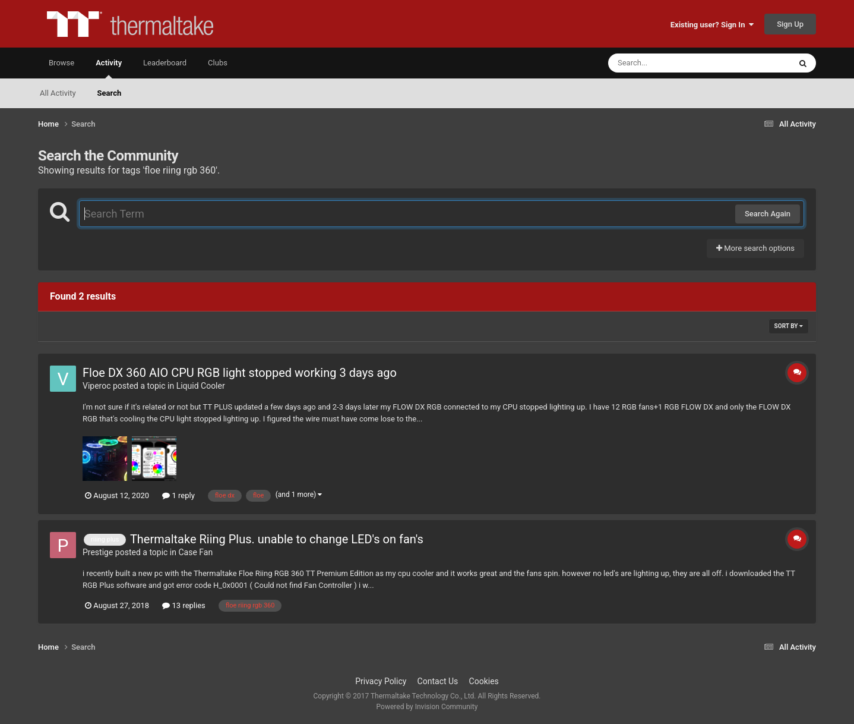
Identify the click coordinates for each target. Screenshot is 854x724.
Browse (61, 62)
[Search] (669, 63)
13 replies (183, 605)
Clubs (217, 62)
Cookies (484, 681)
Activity (109, 68)
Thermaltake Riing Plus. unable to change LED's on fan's (276, 539)
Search (109, 93)
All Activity (58, 93)
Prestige (98, 552)
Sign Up (790, 24)
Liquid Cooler (200, 386)
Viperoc (97, 386)
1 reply (178, 495)
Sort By (788, 326)
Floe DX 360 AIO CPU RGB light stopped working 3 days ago (240, 373)
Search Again (767, 213)
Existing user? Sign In (712, 24)
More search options (755, 248)
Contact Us (437, 681)
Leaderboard (164, 62)
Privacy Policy (380, 681)
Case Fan (195, 552)
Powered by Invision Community (427, 707)
